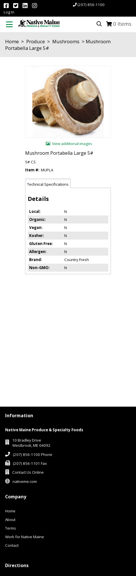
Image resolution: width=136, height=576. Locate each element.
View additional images (72, 143)
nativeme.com (25, 481)
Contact (12, 545)
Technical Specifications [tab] (48, 184)
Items (122, 23)
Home (12, 41)
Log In (9, 12)
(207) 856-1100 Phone (32, 454)
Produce (35, 41)
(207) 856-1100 (91, 4)
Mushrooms (66, 41)
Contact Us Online (28, 472)
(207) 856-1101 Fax (30, 463)
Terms (10, 528)
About (10, 519)
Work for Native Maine (24, 536)
